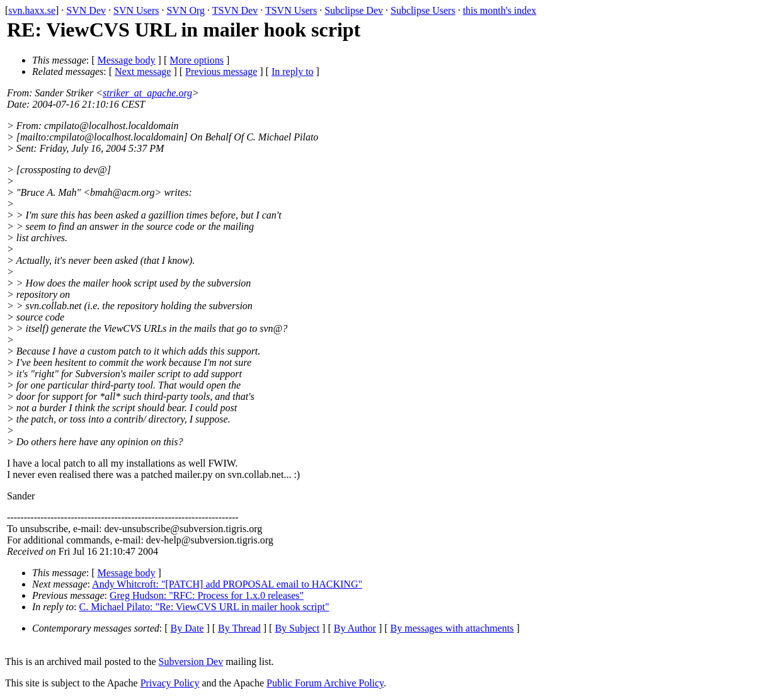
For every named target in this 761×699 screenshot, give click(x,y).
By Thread (239, 628)
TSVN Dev (235, 10)
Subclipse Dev (353, 10)
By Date (187, 628)
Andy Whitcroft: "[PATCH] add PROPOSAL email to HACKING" (227, 584)
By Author (355, 628)
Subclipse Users (423, 10)
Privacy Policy (170, 683)
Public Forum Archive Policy (325, 683)
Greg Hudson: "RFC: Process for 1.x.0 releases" (207, 595)
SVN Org (185, 10)
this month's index (500, 10)
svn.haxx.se (31, 10)
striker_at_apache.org (147, 93)
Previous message (221, 71)
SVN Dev (86, 10)
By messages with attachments (452, 628)
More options (196, 60)
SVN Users (136, 10)
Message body (127, 60)
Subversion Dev (191, 661)
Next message (143, 71)
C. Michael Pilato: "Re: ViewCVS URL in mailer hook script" (204, 606)
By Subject (297, 628)
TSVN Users (291, 10)
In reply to (293, 71)
